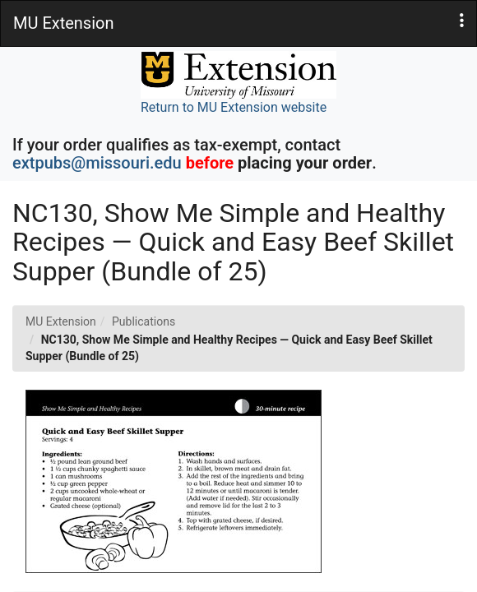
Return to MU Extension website (238, 83)
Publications (143, 321)
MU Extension (60, 321)
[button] (462, 21)
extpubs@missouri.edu (97, 163)
